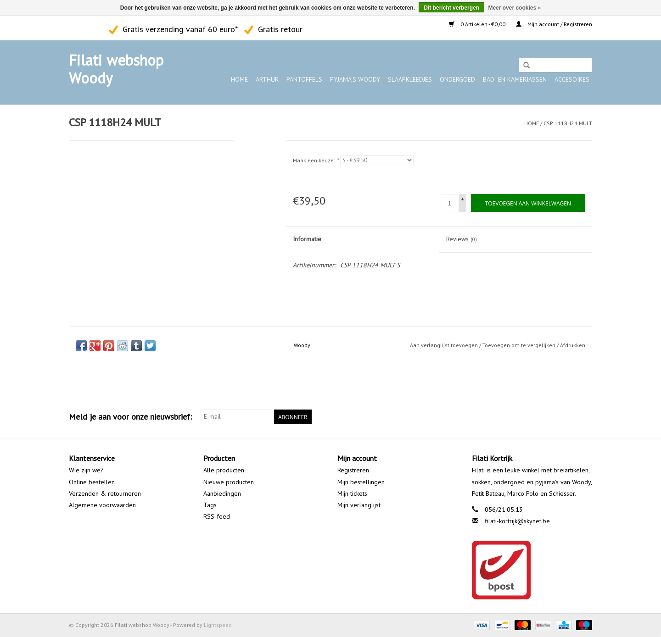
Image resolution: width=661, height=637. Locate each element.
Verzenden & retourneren (105, 493)
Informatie (307, 239)
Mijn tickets (352, 493)
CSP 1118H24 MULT (567, 123)
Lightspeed (218, 624)
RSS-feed (216, 516)
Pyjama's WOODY (355, 79)
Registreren (353, 470)
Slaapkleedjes (410, 79)
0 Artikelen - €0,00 (478, 24)
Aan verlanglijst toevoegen (444, 345)
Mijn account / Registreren (554, 24)
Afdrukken (572, 345)
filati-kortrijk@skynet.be (517, 521)
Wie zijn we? (86, 470)
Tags (210, 505)
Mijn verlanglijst (359, 505)
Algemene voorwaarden (102, 505)
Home (239, 79)
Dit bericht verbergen (451, 8)
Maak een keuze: (315, 160)
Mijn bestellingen (361, 482)
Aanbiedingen (222, 493)
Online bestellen (92, 482)
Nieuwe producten (228, 482)
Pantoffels (304, 79)
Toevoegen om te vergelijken (519, 345)
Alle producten (223, 470)
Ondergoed (457, 79)
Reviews (461, 239)
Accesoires (572, 79)
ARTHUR (267, 79)
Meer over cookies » (514, 8)
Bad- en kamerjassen (515, 79)
